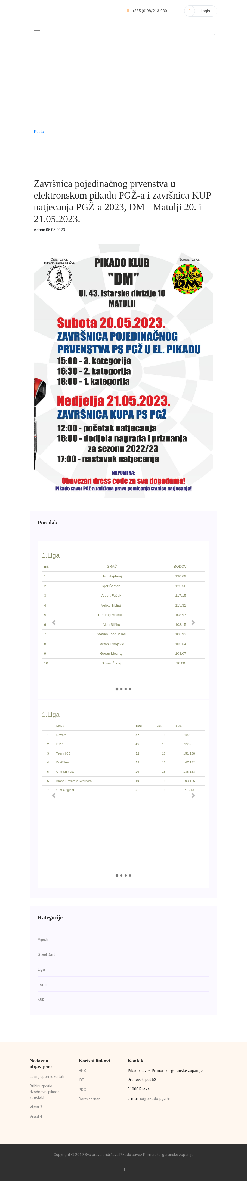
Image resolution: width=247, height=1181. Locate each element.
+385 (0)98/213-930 (147, 11)
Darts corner (89, 1099)
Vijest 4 (36, 1116)
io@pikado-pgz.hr (155, 1098)
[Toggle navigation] (37, 33)
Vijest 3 (36, 1107)
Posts (39, 131)
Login (197, 10)
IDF (81, 1080)
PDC (82, 1089)
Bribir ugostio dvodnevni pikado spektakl (45, 1092)
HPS (82, 1070)
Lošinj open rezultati (47, 1076)
